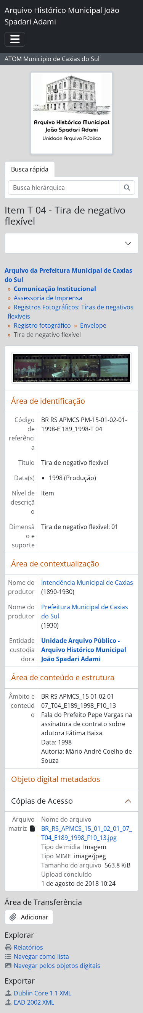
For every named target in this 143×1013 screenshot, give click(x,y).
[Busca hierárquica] (63, 187)
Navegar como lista (37, 956)
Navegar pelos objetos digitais (52, 965)
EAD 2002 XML (29, 1002)
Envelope (93, 325)
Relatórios (24, 947)
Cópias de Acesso (42, 801)
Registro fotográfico (42, 325)
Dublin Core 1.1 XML (38, 993)
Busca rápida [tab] (29, 169)
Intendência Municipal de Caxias (87, 582)
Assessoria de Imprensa (48, 298)
